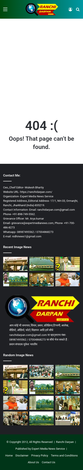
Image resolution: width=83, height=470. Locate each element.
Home (9, 455)
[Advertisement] (41, 64)
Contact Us (48, 462)
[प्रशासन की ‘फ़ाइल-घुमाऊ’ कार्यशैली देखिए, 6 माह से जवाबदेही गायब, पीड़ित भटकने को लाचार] (67, 264)
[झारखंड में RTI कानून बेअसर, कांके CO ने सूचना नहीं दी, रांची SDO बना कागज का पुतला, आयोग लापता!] (41, 279)
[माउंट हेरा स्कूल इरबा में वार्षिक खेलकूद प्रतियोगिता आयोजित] (41, 372)
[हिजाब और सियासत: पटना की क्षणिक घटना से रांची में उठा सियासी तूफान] (67, 403)
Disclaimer (21, 455)
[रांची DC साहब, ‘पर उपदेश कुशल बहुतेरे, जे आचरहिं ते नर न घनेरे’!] (67, 418)
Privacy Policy (39, 455)
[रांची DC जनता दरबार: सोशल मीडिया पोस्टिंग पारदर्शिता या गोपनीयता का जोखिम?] (15, 418)
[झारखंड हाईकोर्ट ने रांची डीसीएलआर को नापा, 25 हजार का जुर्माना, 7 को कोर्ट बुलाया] (15, 264)
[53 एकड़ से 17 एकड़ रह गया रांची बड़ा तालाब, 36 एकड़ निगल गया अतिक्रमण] (41, 264)
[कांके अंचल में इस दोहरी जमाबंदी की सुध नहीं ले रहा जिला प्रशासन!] (41, 418)
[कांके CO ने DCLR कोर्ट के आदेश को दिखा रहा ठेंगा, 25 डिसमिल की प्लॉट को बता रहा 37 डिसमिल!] (41, 403)
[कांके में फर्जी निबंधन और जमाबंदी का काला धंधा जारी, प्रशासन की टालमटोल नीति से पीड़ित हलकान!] (15, 279)
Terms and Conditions (64, 455)
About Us (33, 462)
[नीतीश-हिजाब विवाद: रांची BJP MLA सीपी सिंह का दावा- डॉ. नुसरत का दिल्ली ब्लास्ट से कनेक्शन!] (67, 279)
